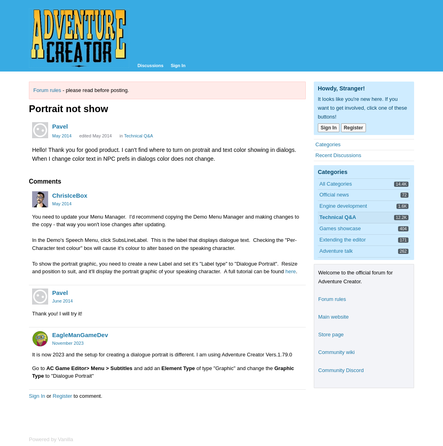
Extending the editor (342, 240)
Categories (328, 144)
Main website (333, 317)
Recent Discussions (338, 155)
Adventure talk (336, 251)
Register (62, 396)
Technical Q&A (138, 135)
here (290, 271)
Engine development (343, 206)
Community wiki (336, 352)
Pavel (60, 126)
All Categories (335, 184)
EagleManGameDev (80, 334)
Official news (334, 195)
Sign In (178, 65)
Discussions (151, 65)
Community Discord (341, 370)
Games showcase (340, 228)
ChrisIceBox (69, 195)
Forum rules (47, 90)
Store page (331, 334)
